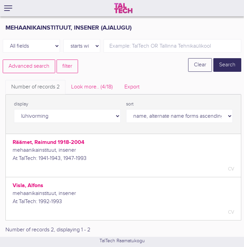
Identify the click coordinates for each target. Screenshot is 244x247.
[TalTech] (123, 8)
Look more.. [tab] (92, 87)
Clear (200, 65)
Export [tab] (131, 87)
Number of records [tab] (35, 87)
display (21, 104)
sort (130, 104)
